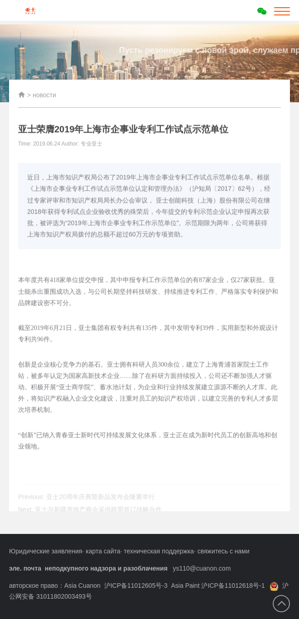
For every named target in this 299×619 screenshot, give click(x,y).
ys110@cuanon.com (202, 568)
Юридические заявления (45, 551)
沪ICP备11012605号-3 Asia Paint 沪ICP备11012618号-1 (184, 585)
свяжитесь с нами (224, 551)
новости (44, 97)
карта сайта (103, 551)
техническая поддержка (159, 551)
